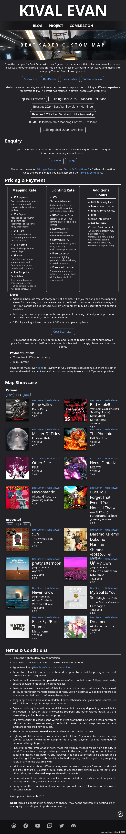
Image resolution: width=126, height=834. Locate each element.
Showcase (30, 79)
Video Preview (93, 79)
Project (56, 25)
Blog (38, 25)
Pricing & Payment (47, 169)
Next (26, 394)
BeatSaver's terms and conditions (53, 667)
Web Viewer (53, 400)
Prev (9, 394)
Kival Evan (63, 10)
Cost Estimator (63, 332)
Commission (81, 25)
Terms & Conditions (75, 169)
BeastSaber (70, 79)
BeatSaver (49, 79)
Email (71, 161)
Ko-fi (40, 367)
